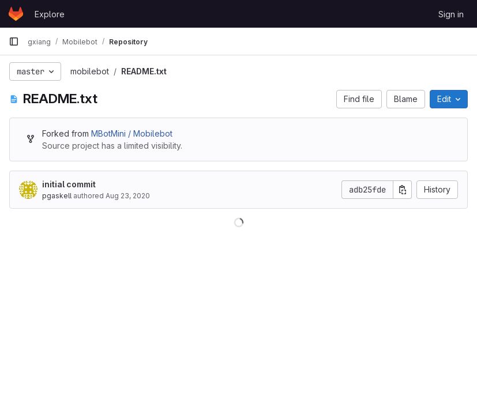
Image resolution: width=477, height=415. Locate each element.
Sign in (451, 14)
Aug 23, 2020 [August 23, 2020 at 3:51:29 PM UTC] (128, 195)
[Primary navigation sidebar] (14, 41)
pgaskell (57, 195)
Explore (50, 14)
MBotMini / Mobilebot (131, 133)
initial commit (69, 184)
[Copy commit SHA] (402, 189)
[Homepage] (15, 14)
